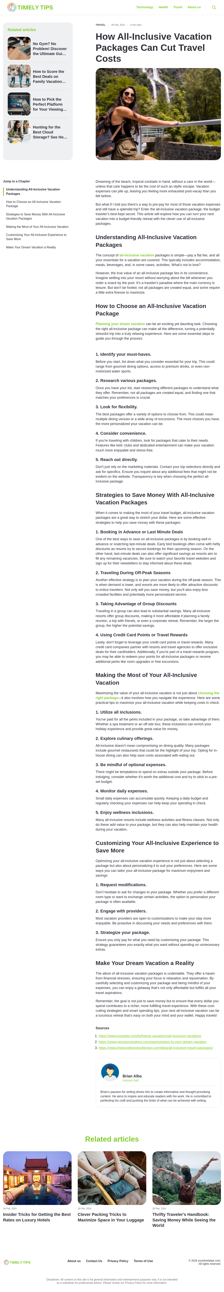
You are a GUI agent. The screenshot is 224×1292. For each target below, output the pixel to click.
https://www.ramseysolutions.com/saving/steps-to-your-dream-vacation (153, 1042)
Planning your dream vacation (120, 324)
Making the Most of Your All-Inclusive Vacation (37, 226)
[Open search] (214, 7)
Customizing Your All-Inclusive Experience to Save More (36, 237)
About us (194, 7)
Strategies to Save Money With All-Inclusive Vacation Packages (35, 216)
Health (163, 7)
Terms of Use (143, 1261)
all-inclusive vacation (136, 255)
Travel (177, 7)
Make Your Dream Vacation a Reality (31, 247)
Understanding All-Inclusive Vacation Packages (33, 191)
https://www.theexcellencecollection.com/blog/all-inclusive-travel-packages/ (156, 1048)
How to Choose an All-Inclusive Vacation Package (33, 204)
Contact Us (94, 1261)
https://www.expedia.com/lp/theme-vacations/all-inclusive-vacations (150, 1036)
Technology (144, 7)
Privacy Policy (118, 1261)
